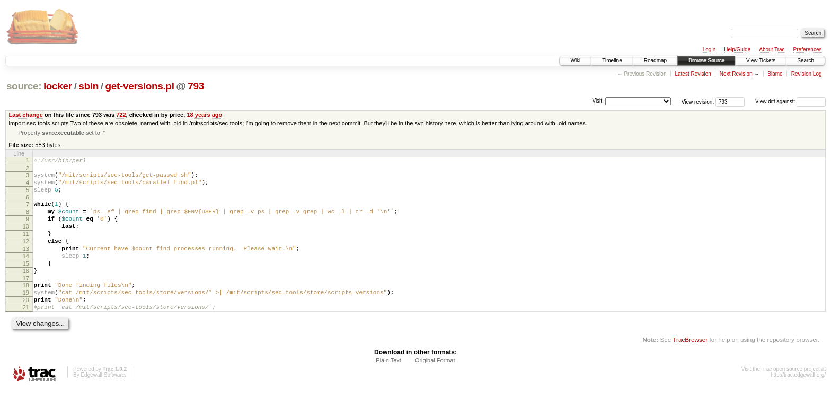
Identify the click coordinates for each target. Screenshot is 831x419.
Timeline (612, 60)
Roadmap (655, 60)
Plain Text (388, 390)
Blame (774, 74)
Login (709, 49)
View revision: (698, 101)
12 (26, 256)
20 (26, 326)
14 (26, 274)
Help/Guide (737, 49)
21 (26, 335)
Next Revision (736, 74)
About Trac (771, 49)
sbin (88, 86)
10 (26, 238)
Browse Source (706, 60)
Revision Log (806, 74)
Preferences (807, 49)
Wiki (575, 60)
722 (121, 115)
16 (26, 292)
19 (26, 317)
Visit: (598, 101)
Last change (26, 115)
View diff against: (790, 101)
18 (26, 308)
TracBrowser (690, 369)
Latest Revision (693, 74)
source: (23, 86)
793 (196, 86)
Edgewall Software (103, 404)
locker (57, 86)
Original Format (435, 390)
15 (26, 283)
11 (26, 247)
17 (26, 301)
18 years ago (204, 115)
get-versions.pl (139, 86)
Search (805, 60)
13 (26, 265)
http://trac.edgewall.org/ (798, 404)
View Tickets (760, 60)
